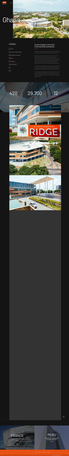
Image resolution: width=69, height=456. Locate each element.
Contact (49, 452)
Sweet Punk (58, 455)
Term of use (44, 452)
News (36, 452)
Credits (39, 452)
